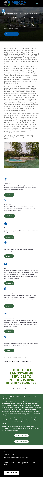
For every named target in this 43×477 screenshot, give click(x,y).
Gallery (19, 463)
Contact (25, 463)
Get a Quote (9, 237)
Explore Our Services (11, 34)
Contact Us (9, 256)
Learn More (9, 194)
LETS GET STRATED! (21, 435)
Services (13, 463)
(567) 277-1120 (9, 454)
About (6, 463)
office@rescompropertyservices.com (16, 458)
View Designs (9, 215)
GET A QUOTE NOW (21, 441)
